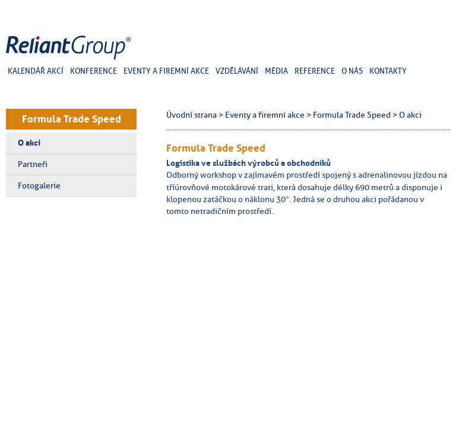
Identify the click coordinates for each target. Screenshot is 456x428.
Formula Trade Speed (71, 118)
